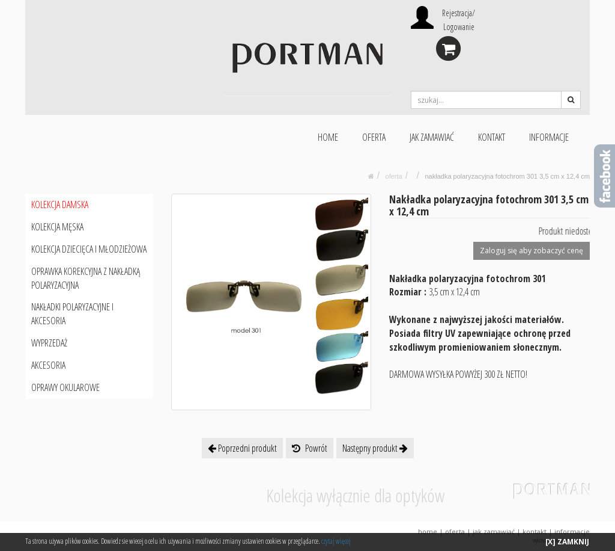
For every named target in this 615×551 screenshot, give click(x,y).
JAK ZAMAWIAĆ (432, 137)
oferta (394, 176)
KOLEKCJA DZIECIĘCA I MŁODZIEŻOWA (89, 249)
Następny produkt (375, 448)
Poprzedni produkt (242, 448)
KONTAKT (491, 137)
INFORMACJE (549, 137)
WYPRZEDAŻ (49, 342)
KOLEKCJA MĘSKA (57, 226)
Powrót (309, 448)
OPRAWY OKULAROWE (65, 387)
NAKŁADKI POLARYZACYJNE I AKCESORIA (72, 313)
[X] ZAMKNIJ (567, 542)
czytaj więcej (336, 541)
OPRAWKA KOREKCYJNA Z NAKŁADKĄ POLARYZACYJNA (85, 278)
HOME (328, 137)
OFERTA (374, 137)
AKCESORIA (48, 365)
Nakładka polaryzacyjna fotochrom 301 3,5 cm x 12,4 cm (507, 176)
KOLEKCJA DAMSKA (59, 204)
